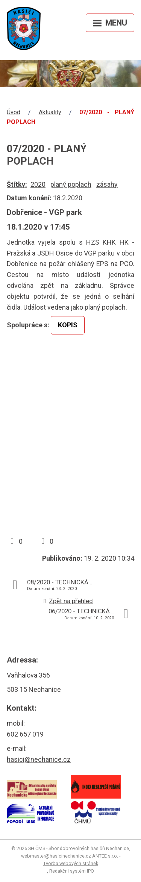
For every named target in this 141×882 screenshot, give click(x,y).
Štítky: (17, 184)
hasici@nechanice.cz (39, 759)
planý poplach (70, 184)
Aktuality (50, 112)
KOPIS (67, 325)
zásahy (107, 184)
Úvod (13, 112)
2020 (37, 184)
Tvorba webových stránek (70, 863)
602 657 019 (25, 734)
